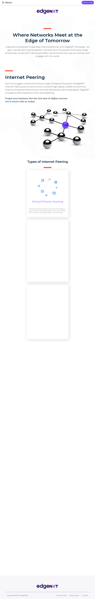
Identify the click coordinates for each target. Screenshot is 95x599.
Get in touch (12, 108)
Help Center (74, 595)
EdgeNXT (24, 595)
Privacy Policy (61, 595)
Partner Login (87, 3)
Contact (85, 595)
